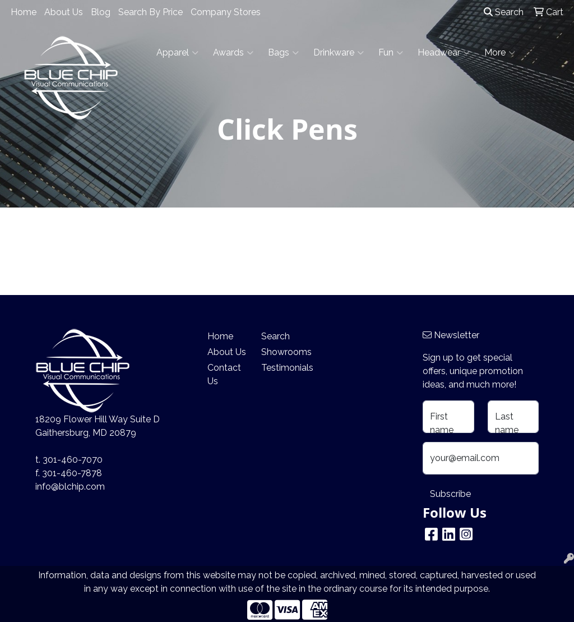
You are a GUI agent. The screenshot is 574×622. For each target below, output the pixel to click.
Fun (390, 52)
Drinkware (338, 52)
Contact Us (224, 374)
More (499, 52)
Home (23, 12)
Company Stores (226, 12)
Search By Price (150, 12)
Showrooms (281, 352)
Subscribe (450, 494)
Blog (100, 12)
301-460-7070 (73, 459)
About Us (63, 12)
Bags (283, 52)
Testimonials (281, 367)
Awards (233, 52)
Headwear (444, 52)
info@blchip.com (70, 486)
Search (504, 12)
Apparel (177, 52)
